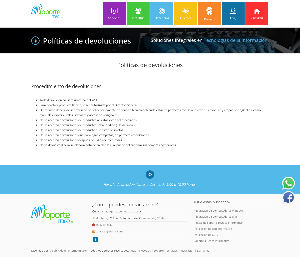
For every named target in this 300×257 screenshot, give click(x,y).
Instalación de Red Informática (213, 229)
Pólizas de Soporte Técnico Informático (218, 223)
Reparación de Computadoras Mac (215, 216)
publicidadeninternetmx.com (70, 250)
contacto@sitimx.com (109, 231)
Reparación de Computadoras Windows (219, 210)
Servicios (114, 15)
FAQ (233, 13)
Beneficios (162, 13)
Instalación (187, 250)
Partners (209, 14)
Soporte (159, 250)
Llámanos (203, 250)
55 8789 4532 (104, 225)
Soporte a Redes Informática (212, 241)
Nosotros (138, 13)
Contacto (257, 13)
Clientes (185, 13)
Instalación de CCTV (206, 235)
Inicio (132, 250)
